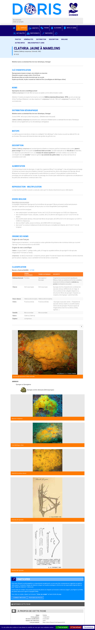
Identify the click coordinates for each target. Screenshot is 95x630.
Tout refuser (76, 627)
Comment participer (19, 597)
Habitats (33, 28)
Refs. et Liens (69, 28)
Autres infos (20, 43)
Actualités (19, 33)
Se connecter (17, 20)
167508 (31, 270)
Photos (18, 39)
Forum (44, 28)
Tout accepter (62, 627)
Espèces (22, 28)
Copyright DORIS (33, 591)
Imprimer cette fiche (21, 604)
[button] (55, 33)
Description (53, 39)
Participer (46, 33)
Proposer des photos (35, 597)
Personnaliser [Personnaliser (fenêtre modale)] (88, 627)
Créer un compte (18, 22)
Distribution (41, 39)
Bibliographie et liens (36, 43)
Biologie (64, 39)
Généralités (28, 39)
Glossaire (55, 28)
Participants (33, 33)
